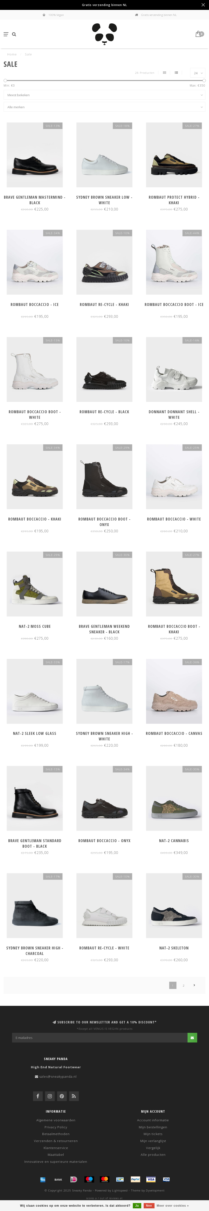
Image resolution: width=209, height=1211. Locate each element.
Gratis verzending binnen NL (104, 5)
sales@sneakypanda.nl (58, 1076)
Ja (137, 1205)
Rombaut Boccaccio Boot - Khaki (174, 629)
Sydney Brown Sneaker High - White (104, 736)
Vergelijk (153, 1148)
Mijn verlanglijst (153, 1141)
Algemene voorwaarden (55, 1120)
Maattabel (56, 1154)
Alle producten (153, 1154)
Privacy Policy (56, 1127)
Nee (149, 1205)
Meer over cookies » (173, 1205)
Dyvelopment (155, 1190)
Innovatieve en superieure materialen (55, 1161)
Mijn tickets (153, 1134)
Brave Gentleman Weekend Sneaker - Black (104, 629)
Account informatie (153, 1120)
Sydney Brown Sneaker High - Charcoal (34, 950)
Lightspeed (120, 1190)
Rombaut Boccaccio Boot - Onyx (104, 521)
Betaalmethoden (56, 1134)
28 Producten (145, 72)
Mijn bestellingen (153, 1127)
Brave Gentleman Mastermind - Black (35, 200)
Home (12, 54)
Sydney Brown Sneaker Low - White (104, 200)
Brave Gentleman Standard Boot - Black (34, 843)
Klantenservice (56, 1148)
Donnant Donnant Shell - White (174, 414)
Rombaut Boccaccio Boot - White (35, 414)
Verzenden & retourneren (56, 1141)
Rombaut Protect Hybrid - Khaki (174, 200)
